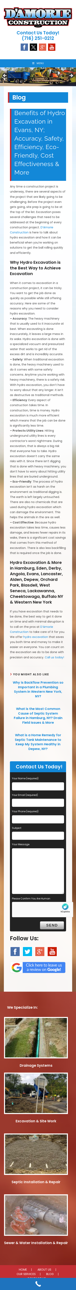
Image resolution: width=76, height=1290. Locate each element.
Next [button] (71, 76)
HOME (23, 1270)
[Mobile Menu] (38, 63)
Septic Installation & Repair (36, 1182)
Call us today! (54, 657)
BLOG (50, 1274)
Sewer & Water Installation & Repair (36, 1242)
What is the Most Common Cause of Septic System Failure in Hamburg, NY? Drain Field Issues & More (38, 716)
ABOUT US (44, 1270)
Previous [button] (5, 76)
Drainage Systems (36, 1065)
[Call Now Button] (38, 1284)
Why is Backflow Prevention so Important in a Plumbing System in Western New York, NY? (38, 689)
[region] (38, 76)
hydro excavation (35, 637)
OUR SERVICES (26, 1274)
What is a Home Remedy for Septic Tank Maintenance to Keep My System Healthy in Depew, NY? (38, 742)
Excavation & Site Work (36, 1121)
